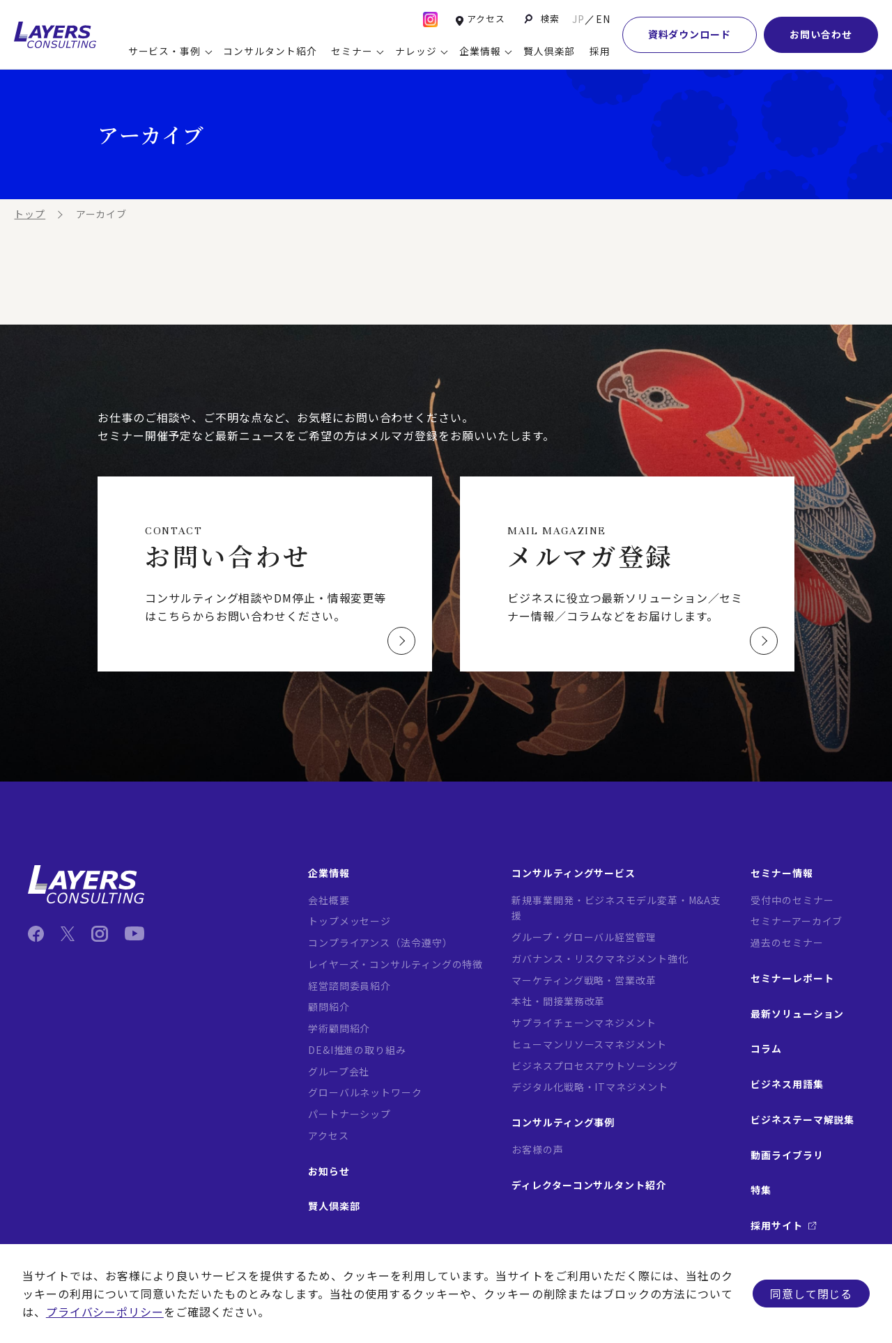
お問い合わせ (821, 34)
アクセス (486, 18)
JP (578, 19)
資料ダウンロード (689, 34)
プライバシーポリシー (105, 1311)
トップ (29, 214)
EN (603, 19)
